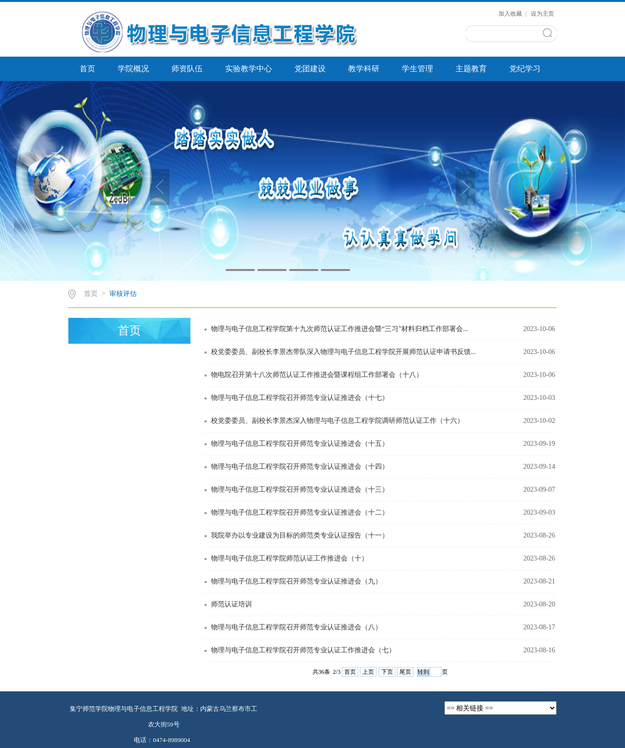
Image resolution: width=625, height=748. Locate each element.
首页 (87, 68)
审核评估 (123, 293)
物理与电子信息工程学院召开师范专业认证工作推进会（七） (303, 650)
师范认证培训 (231, 604)
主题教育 (471, 68)
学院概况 (133, 68)
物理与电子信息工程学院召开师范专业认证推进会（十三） (300, 489)
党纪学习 (525, 68)
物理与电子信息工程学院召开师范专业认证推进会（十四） (300, 466)
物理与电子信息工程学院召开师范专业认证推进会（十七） (300, 397)
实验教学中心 (248, 68)
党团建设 (310, 68)
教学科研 (363, 68)
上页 (368, 671)
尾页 (405, 671)
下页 (387, 671)
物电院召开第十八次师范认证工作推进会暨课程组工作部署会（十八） (317, 374)
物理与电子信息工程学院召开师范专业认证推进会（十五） (300, 443)
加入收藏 (511, 13)
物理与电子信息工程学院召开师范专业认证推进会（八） (296, 627)
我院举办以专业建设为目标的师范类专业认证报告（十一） (300, 535)
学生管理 (417, 68)
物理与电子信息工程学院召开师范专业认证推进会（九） (296, 581)
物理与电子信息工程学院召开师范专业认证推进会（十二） (300, 512)
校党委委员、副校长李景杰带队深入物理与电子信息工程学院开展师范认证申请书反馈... (343, 351)
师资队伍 (187, 68)
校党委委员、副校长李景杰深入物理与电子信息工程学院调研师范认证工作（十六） (337, 420)
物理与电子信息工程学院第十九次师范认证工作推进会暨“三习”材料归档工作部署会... (339, 328)
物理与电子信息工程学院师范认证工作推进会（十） (289, 558)
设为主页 (542, 13)
